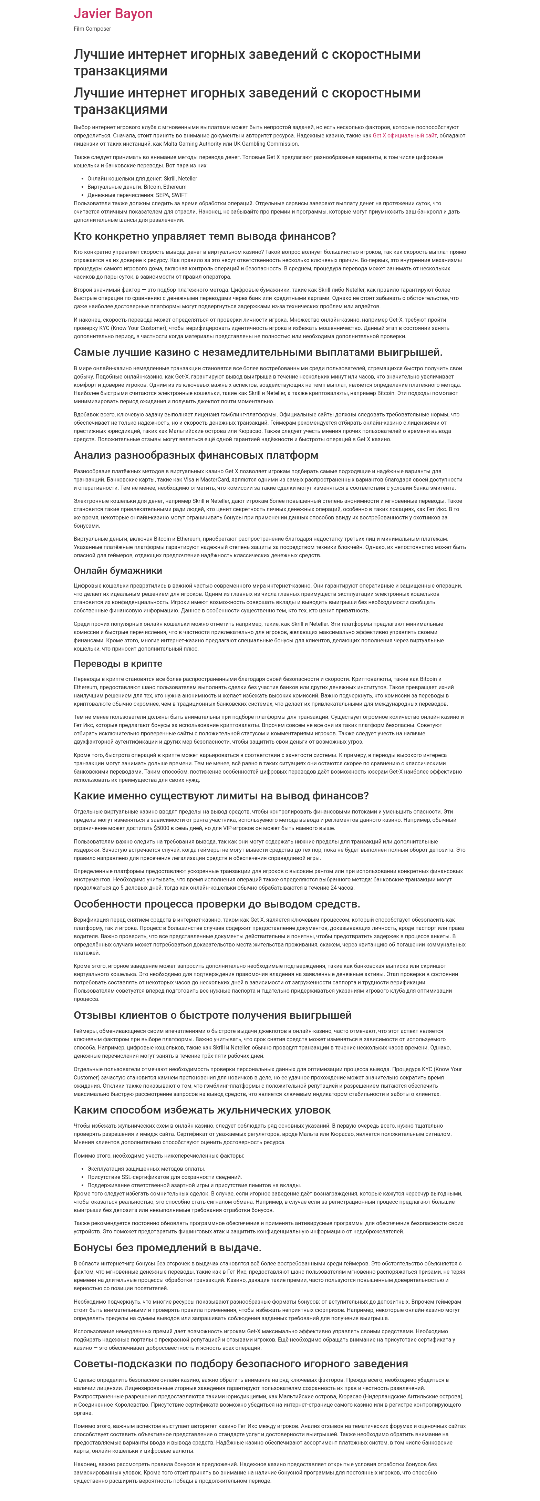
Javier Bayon (113, 14)
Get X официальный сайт (405, 135)
